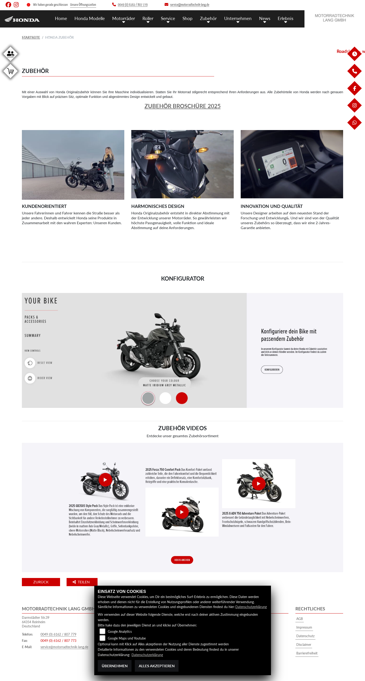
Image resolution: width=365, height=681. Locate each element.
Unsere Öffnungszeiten (83, 5)
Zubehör (208, 18)
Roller (147, 18)
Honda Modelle (89, 18)
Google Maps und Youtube (127, 638)
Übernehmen (115, 666)
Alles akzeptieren (157, 666)
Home (61, 18)
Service (168, 18)
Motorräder (123, 18)
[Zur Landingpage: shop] (10, 79)
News (264, 18)
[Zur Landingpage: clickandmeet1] (10, 62)
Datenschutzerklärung (251, 607)
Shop (187, 18)
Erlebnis (285, 18)
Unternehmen (238, 18)
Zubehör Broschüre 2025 (183, 106)
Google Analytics (120, 632)
